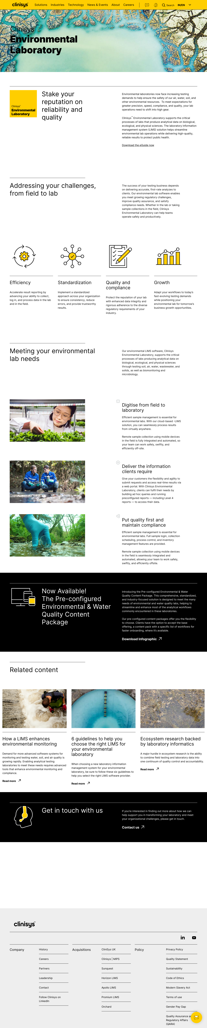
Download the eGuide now (138, 145)
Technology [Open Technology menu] (76, 5)
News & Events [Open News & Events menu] (97, 5)
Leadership (46, 978)
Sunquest (107, 968)
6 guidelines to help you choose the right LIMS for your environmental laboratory (98, 746)
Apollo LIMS (109, 987)
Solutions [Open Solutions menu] (41, 5)
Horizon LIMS (110, 978)
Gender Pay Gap (176, 1006)
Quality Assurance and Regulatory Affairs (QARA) (180, 1020)
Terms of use (174, 997)
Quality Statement (177, 959)
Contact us (133, 827)
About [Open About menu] (115, 5)
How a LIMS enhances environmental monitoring (29, 741)
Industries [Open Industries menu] (57, 5)
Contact (147, 5)
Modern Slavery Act (178, 987)
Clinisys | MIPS (111, 959)
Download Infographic (142, 639)
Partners (44, 968)
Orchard (106, 1006)
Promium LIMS (110, 997)
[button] (169, 5)
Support (155, 5)
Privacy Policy (174, 949)
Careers (128, 5)
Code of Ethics (175, 978)
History (43, 949)
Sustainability (174, 968)
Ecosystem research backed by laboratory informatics (170, 741)
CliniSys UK (109, 949)
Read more (9, 780)
